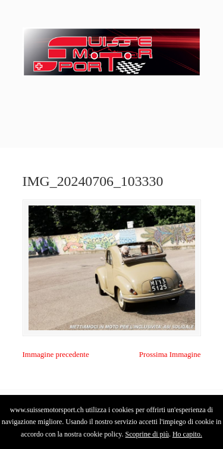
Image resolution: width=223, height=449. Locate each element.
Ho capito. (187, 434)
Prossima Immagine (170, 354)
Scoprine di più (147, 434)
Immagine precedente (56, 354)
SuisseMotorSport (112, 48)
